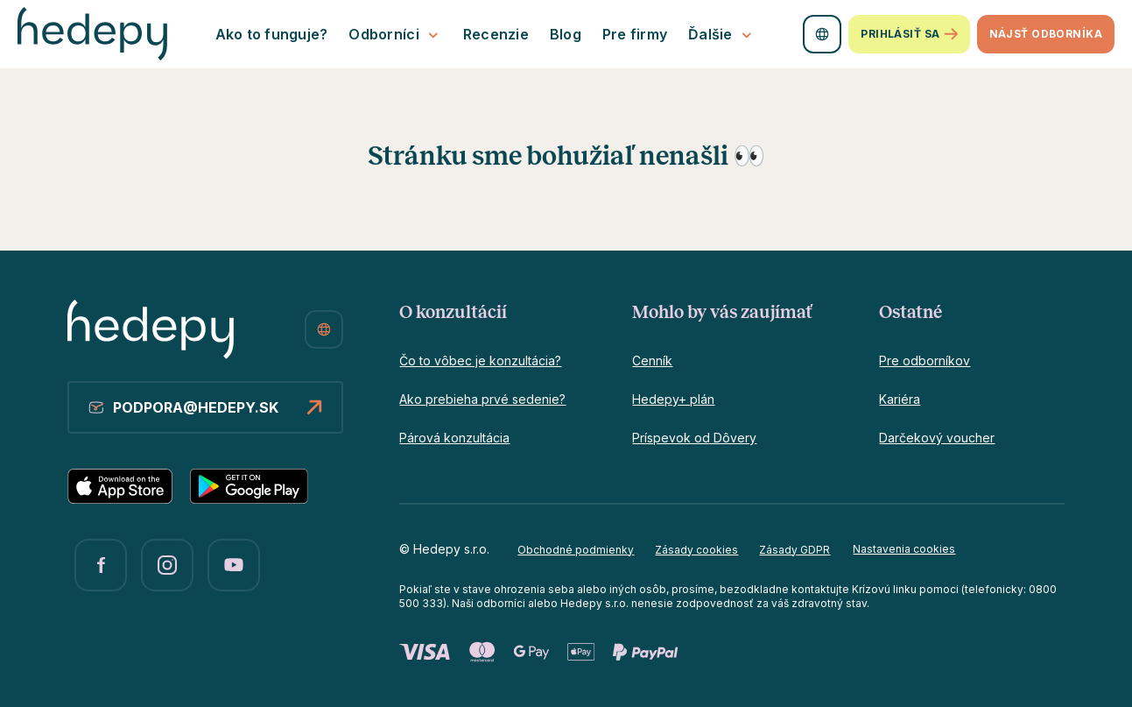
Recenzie (496, 34)
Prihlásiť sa (909, 34)
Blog (565, 34)
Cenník (652, 360)
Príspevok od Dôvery (694, 437)
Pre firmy (634, 34)
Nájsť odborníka (1045, 33)
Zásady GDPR (794, 549)
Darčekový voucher (937, 437)
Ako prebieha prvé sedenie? (482, 399)
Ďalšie (722, 34)
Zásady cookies (696, 549)
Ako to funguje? (271, 34)
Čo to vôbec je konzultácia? (480, 360)
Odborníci (394, 34)
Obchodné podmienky (575, 549)
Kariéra (899, 399)
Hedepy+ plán (673, 399)
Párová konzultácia (454, 437)
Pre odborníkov (924, 360)
